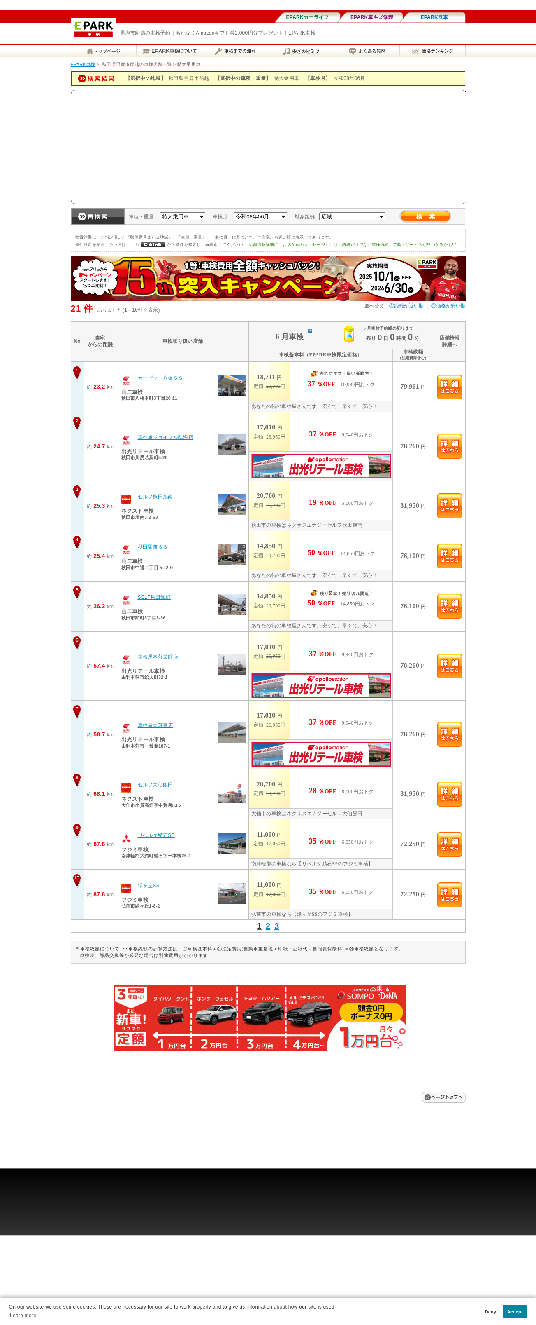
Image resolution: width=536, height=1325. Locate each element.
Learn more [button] (23, 1315)
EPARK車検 (83, 64)
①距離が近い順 (406, 306)
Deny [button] (491, 1311)
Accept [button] (515, 1311)
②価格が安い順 (448, 306)
